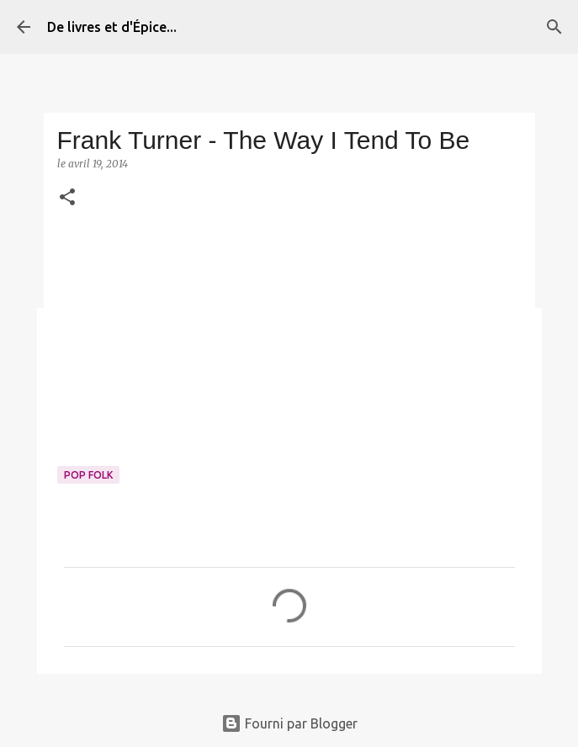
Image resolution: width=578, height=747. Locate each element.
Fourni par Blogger (289, 723)
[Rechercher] (554, 27)
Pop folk (88, 474)
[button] (67, 198)
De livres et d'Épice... (112, 26)
